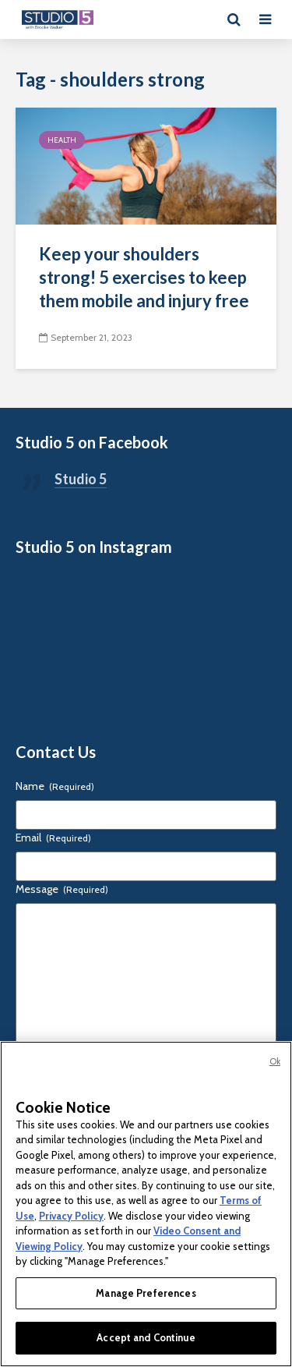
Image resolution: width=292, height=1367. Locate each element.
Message (62, 889)
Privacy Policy (71, 1215)
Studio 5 (81, 478)
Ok (274, 1061)
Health (61, 140)
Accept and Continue (146, 1337)
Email (53, 837)
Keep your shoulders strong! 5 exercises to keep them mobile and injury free (144, 277)
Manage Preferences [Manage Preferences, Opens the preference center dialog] (145, 1293)
